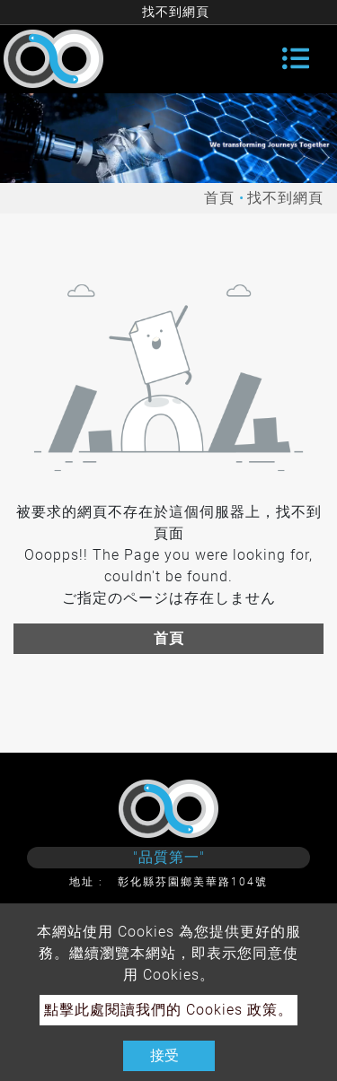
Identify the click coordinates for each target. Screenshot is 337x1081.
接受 (164, 1055)
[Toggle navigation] (295, 58)
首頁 (219, 197)
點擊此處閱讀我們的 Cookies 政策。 (168, 1009)
